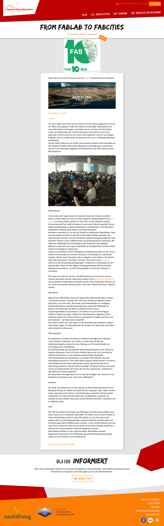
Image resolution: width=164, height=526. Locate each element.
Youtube (51, 119)
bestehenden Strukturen (103, 279)
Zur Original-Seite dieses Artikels (61, 445)
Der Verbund (120, 13)
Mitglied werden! (129, 4)
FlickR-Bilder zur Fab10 (57, 114)
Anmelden (155, 4)
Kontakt (155, 507)
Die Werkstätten (100, 14)
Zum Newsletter (82, 478)
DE (117, 4)
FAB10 (87, 78)
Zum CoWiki (143, 4)
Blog (84, 14)
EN (120, 4)
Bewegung (105, 260)
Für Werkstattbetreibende (146, 12)
